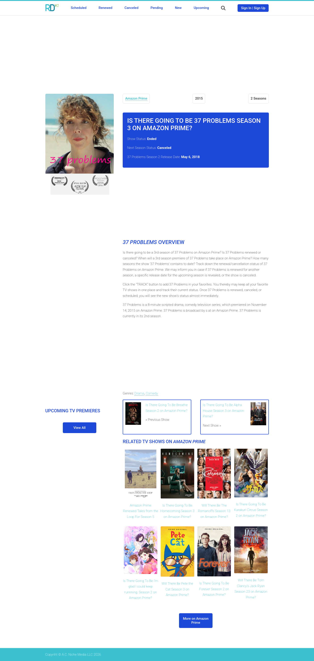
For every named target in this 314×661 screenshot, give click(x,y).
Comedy (152, 393)
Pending (157, 8)
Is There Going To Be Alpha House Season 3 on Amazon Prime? (223, 410)
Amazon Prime (136, 98)
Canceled (131, 8)
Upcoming (201, 8)
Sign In (246, 8)
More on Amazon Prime (196, 621)
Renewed (105, 8)
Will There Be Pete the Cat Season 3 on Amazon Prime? (177, 589)
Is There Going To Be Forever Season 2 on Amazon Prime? (214, 589)
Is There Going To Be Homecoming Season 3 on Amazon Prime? (177, 511)
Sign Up (260, 8)
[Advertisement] (157, 51)
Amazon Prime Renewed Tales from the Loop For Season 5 (140, 511)
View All (80, 428)
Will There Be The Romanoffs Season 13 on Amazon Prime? (214, 511)
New (178, 8)
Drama (139, 393)
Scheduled (78, 8)
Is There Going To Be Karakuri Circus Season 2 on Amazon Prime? (251, 510)
